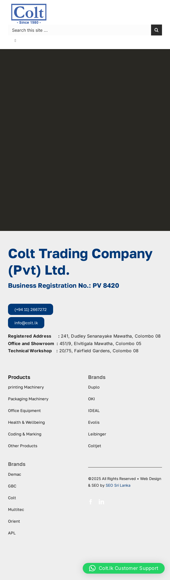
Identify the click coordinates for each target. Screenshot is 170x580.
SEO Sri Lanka (118, 485)
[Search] (156, 30)
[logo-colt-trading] (29, 5)
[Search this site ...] (79, 30)
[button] (124, 568)
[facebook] (90, 502)
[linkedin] (101, 502)
